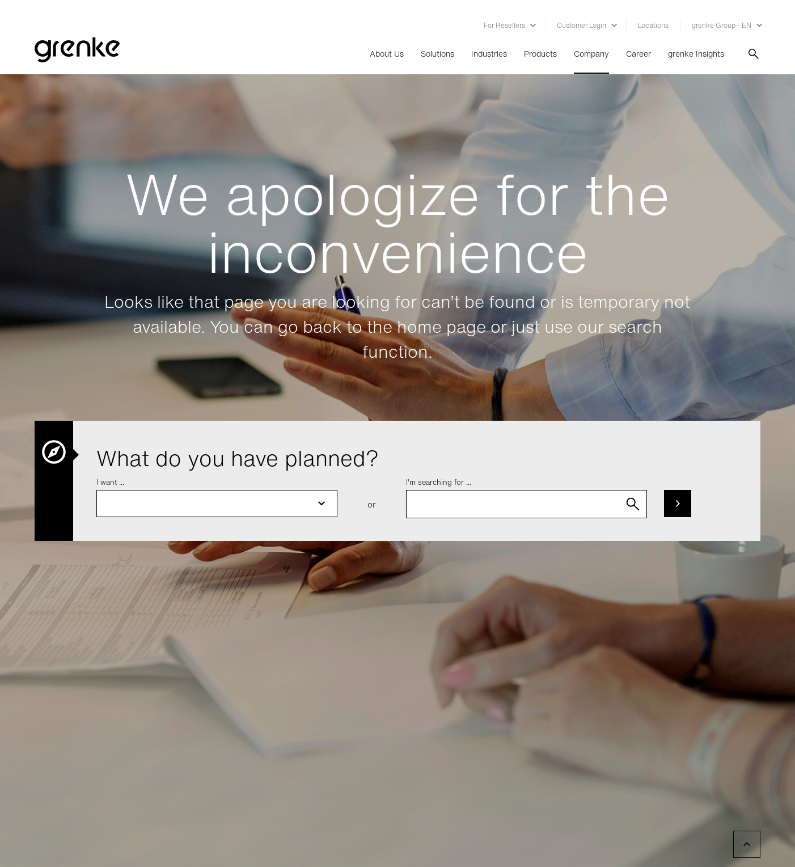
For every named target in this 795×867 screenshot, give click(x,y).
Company (591, 54)
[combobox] (526, 504)
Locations (653, 25)
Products (540, 54)
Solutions (437, 54)
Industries (489, 54)
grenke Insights (696, 54)
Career (638, 54)
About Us (387, 54)
